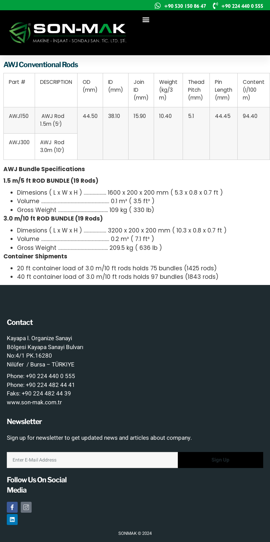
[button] (145, 19)
